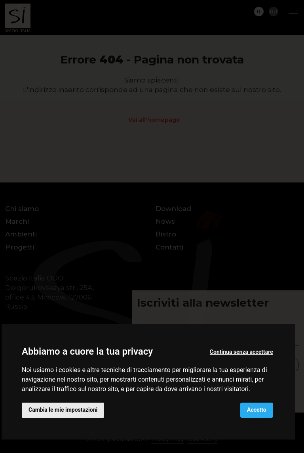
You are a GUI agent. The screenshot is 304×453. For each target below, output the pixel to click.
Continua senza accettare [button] (241, 352)
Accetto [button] (256, 410)
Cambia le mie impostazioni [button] (62, 410)
